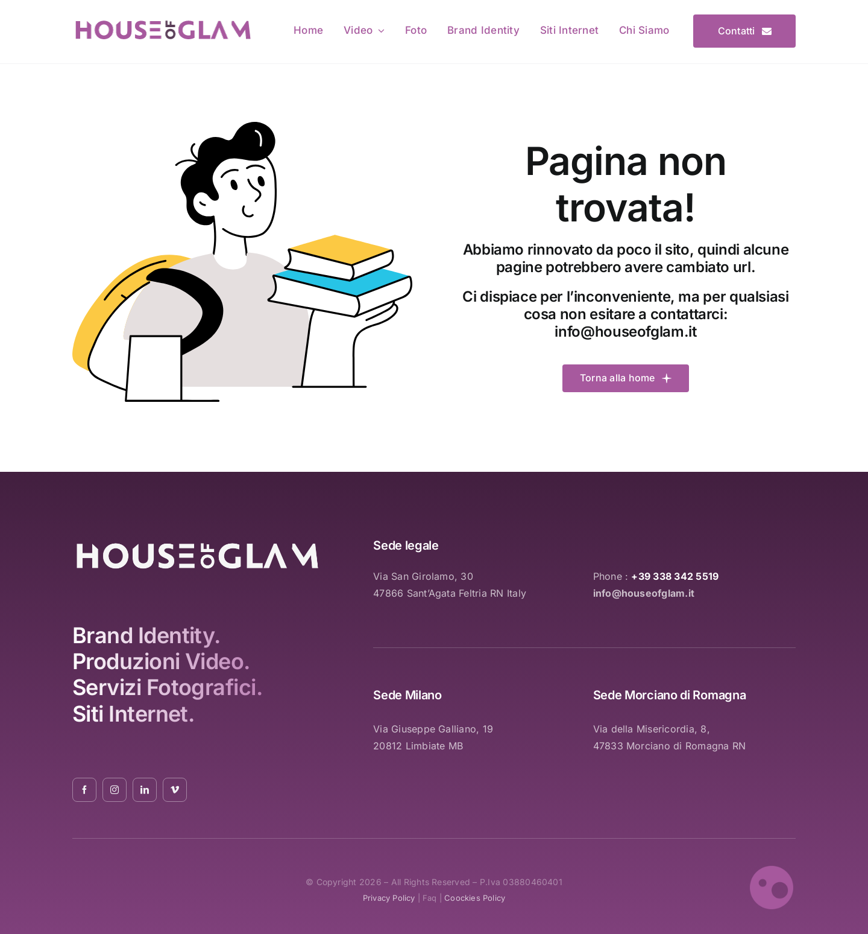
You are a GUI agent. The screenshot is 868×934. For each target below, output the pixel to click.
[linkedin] (145, 790)
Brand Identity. (146, 635)
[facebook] (84, 790)
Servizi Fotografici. (167, 687)
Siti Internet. (133, 713)
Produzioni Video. (161, 661)
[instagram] (114, 790)
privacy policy (389, 898)
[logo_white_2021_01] (197, 544)
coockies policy (474, 898)
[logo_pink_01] (162, 22)
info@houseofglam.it (625, 331)
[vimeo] (175, 790)
